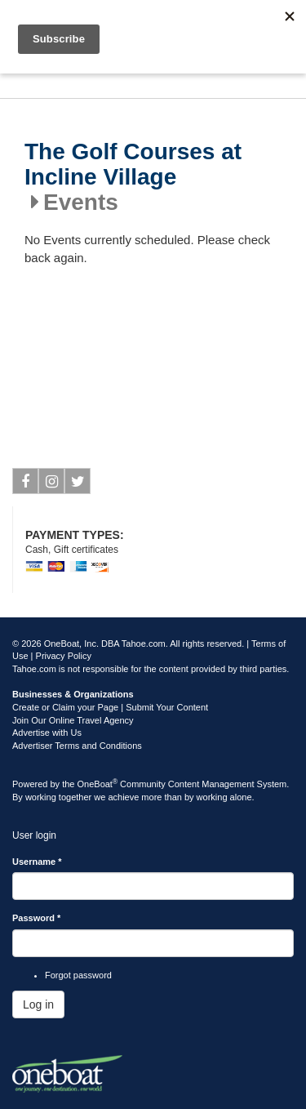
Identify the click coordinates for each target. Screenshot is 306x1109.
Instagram (51, 484)
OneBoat (98, 784)
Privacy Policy (63, 656)
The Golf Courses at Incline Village (133, 164)
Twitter (78, 484)
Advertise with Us (47, 732)
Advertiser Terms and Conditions (77, 745)
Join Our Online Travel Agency (73, 720)
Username (37, 861)
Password (36, 918)
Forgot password (78, 975)
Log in (38, 1004)
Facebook (25, 484)
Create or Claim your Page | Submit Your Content (110, 707)
